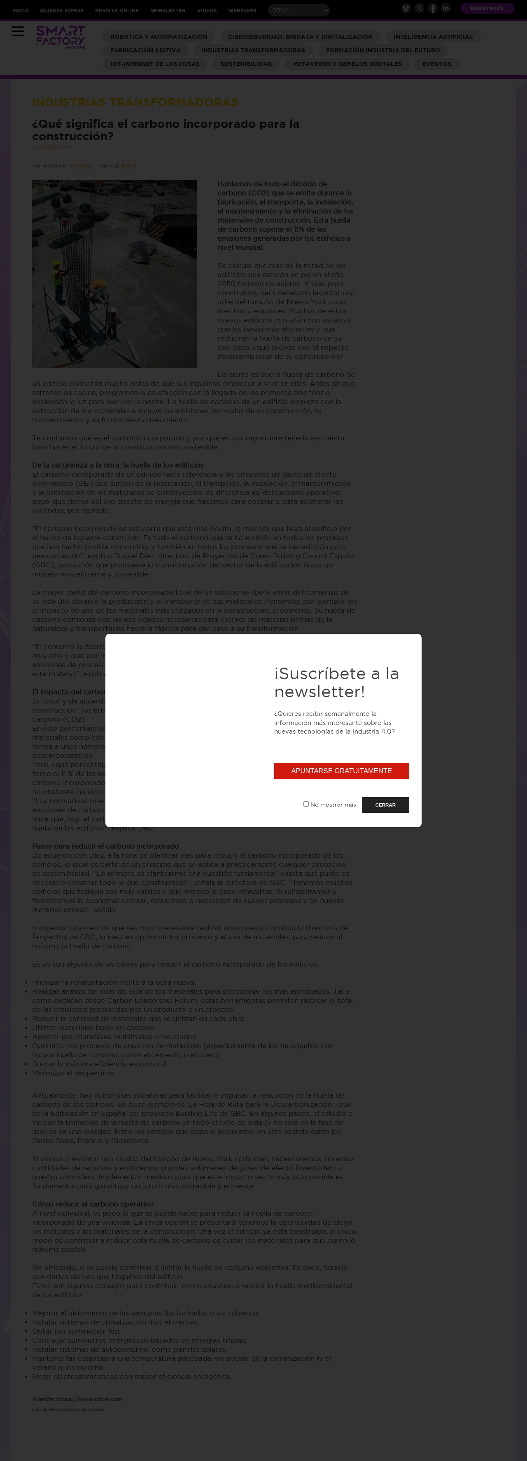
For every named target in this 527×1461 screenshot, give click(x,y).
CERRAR (385, 804)
